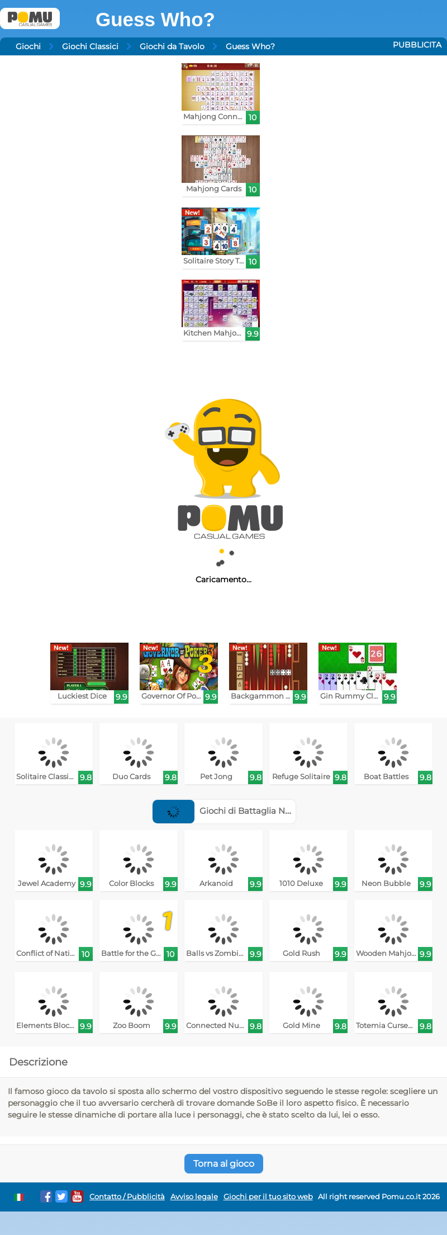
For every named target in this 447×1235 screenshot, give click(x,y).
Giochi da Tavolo (172, 46)
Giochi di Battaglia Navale (230, 810)
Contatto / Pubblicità (127, 1196)
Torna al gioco (223, 1163)
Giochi (28, 46)
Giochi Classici (90, 46)
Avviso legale (194, 1196)
